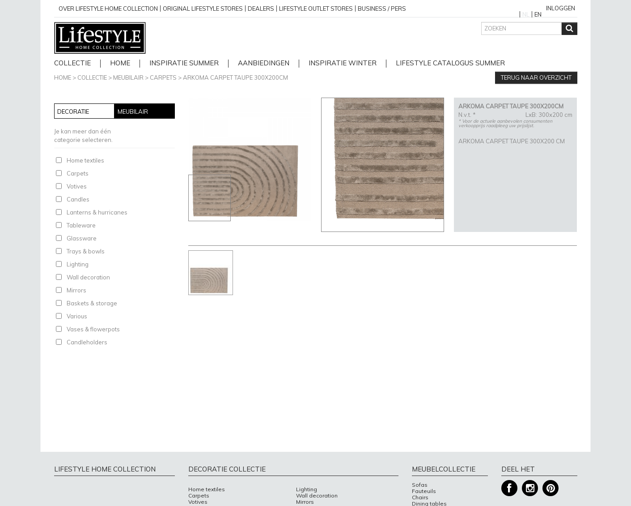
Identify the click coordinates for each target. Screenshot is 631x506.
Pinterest (550, 488)
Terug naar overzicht (536, 77)
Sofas (420, 485)
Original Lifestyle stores (203, 8)
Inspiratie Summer (184, 63)
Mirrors (76, 290)
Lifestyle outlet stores (316, 8)
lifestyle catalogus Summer (450, 63)
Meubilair (128, 77)
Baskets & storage (92, 303)
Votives (77, 186)
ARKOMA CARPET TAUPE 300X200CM (235, 77)
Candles (78, 199)
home (120, 63)
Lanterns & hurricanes (97, 212)
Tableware (81, 225)
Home (62, 77)
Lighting (78, 264)
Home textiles (85, 160)
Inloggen (560, 8)
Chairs (420, 497)
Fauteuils (424, 491)
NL (525, 14)
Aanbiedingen (263, 63)
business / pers (382, 8)
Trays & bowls (86, 251)
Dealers (261, 8)
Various (77, 316)
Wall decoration (88, 277)
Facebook (509, 488)
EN (538, 14)
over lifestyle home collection (108, 8)
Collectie (72, 63)
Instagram (530, 488)
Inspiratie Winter (343, 63)
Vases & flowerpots (93, 329)
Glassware (82, 238)
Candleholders (87, 342)
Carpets (163, 77)
